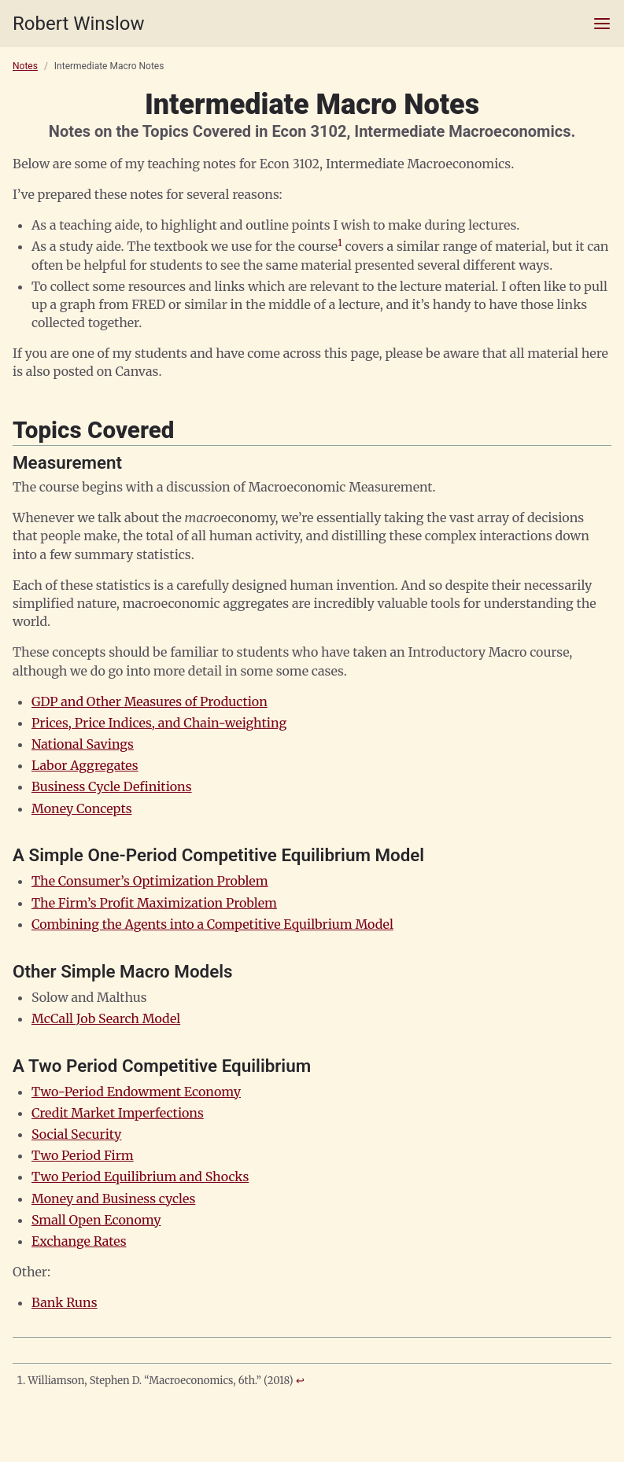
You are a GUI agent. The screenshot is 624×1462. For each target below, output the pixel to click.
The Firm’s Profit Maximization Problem (154, 903)
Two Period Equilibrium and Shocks (140, 1176)
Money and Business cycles (113, 1198)
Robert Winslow (79, 24)
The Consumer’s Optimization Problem (149, 881)
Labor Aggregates (84, 765)
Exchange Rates (79, 1241)
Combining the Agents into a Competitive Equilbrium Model (212, 924)
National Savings (82, 744)
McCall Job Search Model (105, 1018)
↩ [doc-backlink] (300, 1380)
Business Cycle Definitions (111, 786)
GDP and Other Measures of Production (149, 701)
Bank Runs (64, 1302)
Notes (25, 66)
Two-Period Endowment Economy (136, 1091)
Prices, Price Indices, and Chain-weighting (158, 723)
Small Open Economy (96, 1220)
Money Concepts (81, 808)
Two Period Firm (82, 1155)
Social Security (76, 1134)
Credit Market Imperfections (117, 1113)
